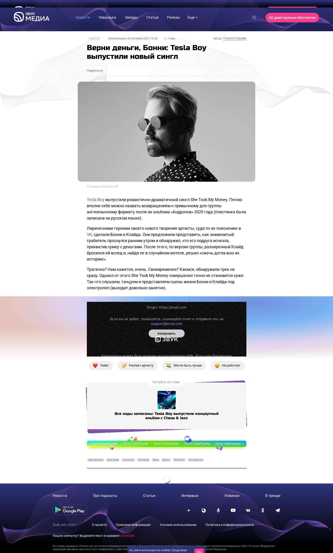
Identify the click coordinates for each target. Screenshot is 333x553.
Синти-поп (128, 459)
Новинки (232, 496)
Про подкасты (105, 496)
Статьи (149, 496)
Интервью (190, 496)
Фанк (156, 459)
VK (89, 234)
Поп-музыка (195, 459)
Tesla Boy (95, 199)
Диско (166, 459)
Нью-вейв (113, 459)
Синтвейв (143, 459)
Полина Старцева (234, 38)
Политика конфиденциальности (230, 525)
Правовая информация (133, 525)
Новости (94, 38)
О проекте (99, 525)
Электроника (95, 459)
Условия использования (178, 525)
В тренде (272, 496)
